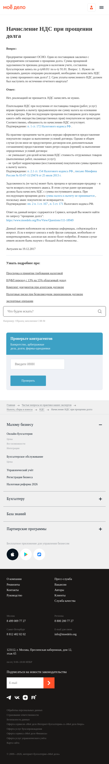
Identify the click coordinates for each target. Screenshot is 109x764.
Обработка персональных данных (24, 710)
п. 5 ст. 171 (57, 203)
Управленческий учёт (20, 470)
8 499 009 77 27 (16, 621)
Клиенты (60, 595)
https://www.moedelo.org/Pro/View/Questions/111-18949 (40, 220)
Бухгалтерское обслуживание (25, 456)
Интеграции (13, 448)
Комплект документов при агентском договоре (35, 287)
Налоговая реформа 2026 (22, 484)
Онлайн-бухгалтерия (19, 433)
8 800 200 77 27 (64, 621)
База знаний (16, 514)
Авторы (59, 590)
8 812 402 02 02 (16, 634)
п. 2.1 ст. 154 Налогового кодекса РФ (50, 171)
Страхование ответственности (23, 715)
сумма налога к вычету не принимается (70, 195)
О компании (14, 579)
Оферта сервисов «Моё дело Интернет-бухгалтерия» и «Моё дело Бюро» (45, 724)
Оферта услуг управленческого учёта (26, 738)
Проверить (28, 380)
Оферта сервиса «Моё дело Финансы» (27, 733)
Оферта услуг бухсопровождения (24, 728)
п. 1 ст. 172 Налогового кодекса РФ (49, 126)
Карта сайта (13, 742)
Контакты (13, 590)
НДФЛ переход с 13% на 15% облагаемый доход (36, 280)
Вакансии (60, 584)
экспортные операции (19, 301)
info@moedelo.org (65, 634)
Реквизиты (13, 584)
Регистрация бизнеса (20, 477)
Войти (91, 7)
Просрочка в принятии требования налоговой (34, 273)
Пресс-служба (63, 579)
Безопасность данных (18, 719)
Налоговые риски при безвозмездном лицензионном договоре (44, 294)
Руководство (14, 595)
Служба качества (64, 600)
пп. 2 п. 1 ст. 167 (37, 203)
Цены (10, 439)
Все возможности (16, 443)
